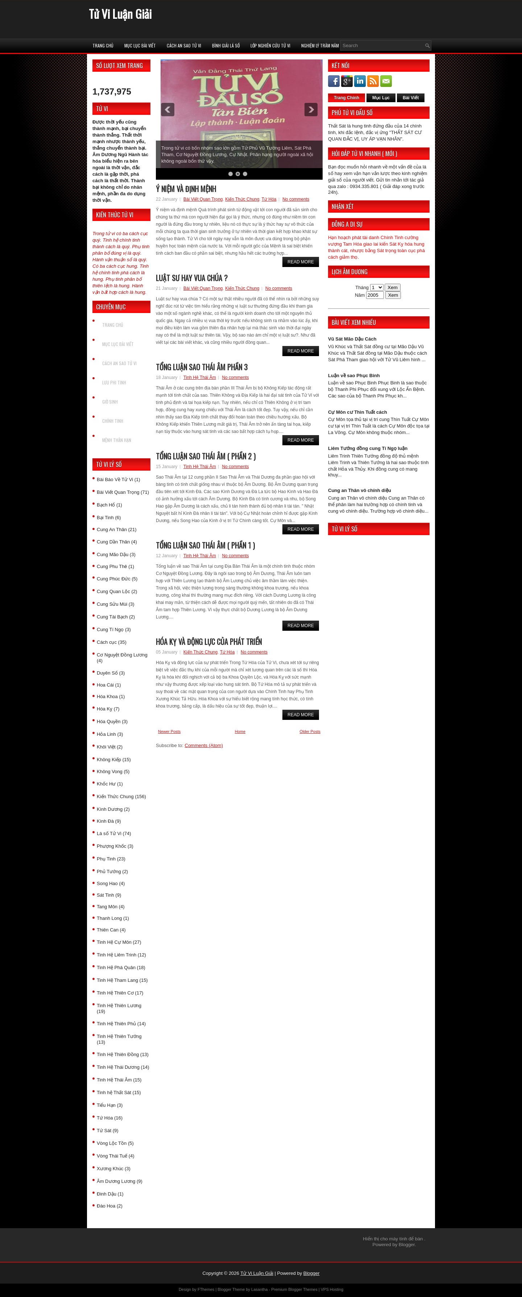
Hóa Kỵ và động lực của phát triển (209, 641)
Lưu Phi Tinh (114, 382)
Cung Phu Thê (112, 566)
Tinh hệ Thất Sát (114, 1092)
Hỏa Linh (106, 734)
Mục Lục (381, 97)
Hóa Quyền (109, 721)
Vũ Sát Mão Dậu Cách (352, 339)
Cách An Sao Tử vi (184, 45)
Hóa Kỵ (104, 709)
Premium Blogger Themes (294, 1289)
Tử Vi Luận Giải (120, 13)
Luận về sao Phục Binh (354, 375)
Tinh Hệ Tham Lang (117, 980)
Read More (300, 261)
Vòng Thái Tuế (112, 1156)
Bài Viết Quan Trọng (118, 492)
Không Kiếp (109, 759)
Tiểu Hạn (106, 1105)
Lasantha (259, 1289)
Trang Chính (346, 97)
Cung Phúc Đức (113, 578)
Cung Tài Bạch (112, 617)
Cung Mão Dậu (112, 554)
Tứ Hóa (105, 1118)
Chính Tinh (112, 421)
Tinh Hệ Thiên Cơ (115, 993)
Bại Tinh (105, 517)
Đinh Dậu (106, 1194)
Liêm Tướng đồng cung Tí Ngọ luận (367, 448)
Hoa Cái (105, 685)
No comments (295, 199)
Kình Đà (105, 821)
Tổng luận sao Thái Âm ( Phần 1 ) (205, 545)
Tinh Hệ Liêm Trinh (116, 955)
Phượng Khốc (111, 846)
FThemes (206, 1289)
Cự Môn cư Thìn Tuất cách (357, 412)
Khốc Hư (106, 784)
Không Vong (110, 771)
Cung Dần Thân (113, 542)
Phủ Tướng (109, 871)
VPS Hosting (332, 1289)
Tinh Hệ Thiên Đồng (118, 1054)
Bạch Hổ (106, 505)
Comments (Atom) (204, 745)
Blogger (407, 1244)
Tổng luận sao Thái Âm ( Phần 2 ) (206, 456)
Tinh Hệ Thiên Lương (119, 1005)
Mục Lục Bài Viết (140, 45)
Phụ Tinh (106, 859)
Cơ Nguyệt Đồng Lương (122, 655)
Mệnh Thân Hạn (116, 440)
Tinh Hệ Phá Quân (116, 967)
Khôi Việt (106, 747)
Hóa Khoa (107, 696)
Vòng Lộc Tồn (112, 1143)
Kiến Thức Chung (115, 796)
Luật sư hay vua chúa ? (192, 277)
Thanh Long (109, 918)
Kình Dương (110, 809)
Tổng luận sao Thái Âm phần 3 (202, 367)
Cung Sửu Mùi (112, 604)
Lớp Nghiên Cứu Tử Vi (270, 45)
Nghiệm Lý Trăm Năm (320, 45)
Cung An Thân (112, 529)
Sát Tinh (105, 895)
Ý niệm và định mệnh (186, 188)
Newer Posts (169, 731)
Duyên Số (107, 673)
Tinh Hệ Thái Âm (114, 1080)
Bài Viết (411, 97)
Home (240, 731)
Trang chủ (102, 45)
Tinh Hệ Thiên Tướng (119, 1036)
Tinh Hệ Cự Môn (114, 942)
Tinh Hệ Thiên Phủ (116, 1023)
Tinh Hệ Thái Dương (118, 1067)
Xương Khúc (110, 1168)
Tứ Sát (104, 1130)
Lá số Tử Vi (109, 833)
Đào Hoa (106, 1206)
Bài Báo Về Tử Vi (115, 479)
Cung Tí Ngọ (110, 629)
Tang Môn (107, 906)
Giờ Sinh (110, 402)
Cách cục (107, 642)
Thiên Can (108, 930)
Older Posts (310, 731)
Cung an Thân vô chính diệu (359, 490)
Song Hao (107, 883)
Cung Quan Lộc (113, 591)
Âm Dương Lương (116, 1181)
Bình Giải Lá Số (226, 45)
